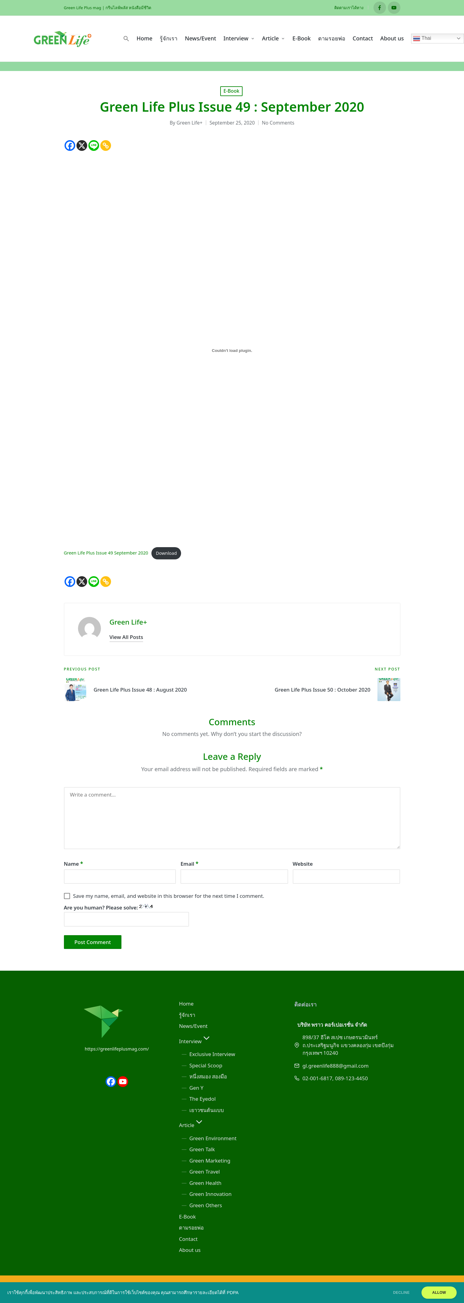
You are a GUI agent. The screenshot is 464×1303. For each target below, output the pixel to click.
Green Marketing (209, 1160)
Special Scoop (205, 1065)
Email (189, 863)
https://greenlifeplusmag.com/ (117, 1049)
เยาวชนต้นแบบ (206, 1110)
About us (190, 1249)
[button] (126, 38)
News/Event (193, 1025)
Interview (195, 1041)
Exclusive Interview (212, 1054)
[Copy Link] (105, 145)
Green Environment (212, 1138)
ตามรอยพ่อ (191, 1227)
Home (186, 1003)
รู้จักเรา (187, 1014)
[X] (81, 145)
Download (166, 553)
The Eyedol (202, 1098)
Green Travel (204, 1171)
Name (73, 863)
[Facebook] (70, 145)
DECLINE (401, 1292)
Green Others (205, 1205)
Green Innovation (210, 1193)
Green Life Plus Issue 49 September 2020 (106, 553)
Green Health (205, 1182)
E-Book (231, 91)
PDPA (233, 1292)
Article (191, 1125)
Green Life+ (128, 622)
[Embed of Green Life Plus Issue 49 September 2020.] (232, 350)
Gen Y (196, 1087)
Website (303, 863)
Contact (188, 1238)
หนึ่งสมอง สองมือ (208, 1076)
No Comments (278, 122)
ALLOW (439, 1292)
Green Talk (202, 1149)
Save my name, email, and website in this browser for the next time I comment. (168, 895)
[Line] (93, 145)
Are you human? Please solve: (126, 915)
